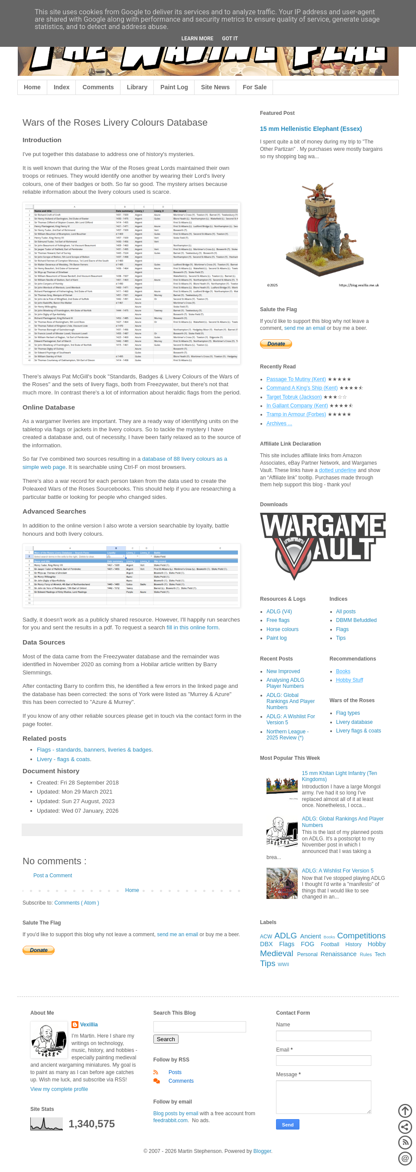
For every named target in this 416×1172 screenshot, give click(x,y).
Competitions (361, 935)
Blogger (262, 1151)
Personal (307, 954)
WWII (283, 964)
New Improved (283, 671)
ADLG (285, 935)
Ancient (310, 936)
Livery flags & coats (358, 731)
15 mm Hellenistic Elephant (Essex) (311, 128)
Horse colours (282, 629)
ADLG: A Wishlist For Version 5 (338, 871)
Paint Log (174, 87)
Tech (380, 954)
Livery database (354, 722)
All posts (346, 612)
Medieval (276, 953)
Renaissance (339, 954)
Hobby (376, 944)
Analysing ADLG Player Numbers (285, 683)
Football (330, 944)
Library (137, 87)
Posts (175, 1072)
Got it (230, 39)
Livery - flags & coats (63, 759)
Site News (215, 87)
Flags (342, 629)
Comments (98, 87)
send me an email (177, 934)
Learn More (198, 39)
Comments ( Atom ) (76, 903)
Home (32, 87)
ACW (266, 937)
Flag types (348, 713)
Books (329, 936)
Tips (341, 638)
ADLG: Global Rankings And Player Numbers (290, 701)
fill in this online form (192, 627)
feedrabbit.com (170, 1120)
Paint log (276, 638)
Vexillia (89, 1025)
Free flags (277, 620)
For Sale (254, 87)
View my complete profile (59, 1089)
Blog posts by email (175, 1113)
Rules (366, 954)
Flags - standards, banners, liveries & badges (94, 749)
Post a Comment (52, 875)
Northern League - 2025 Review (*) (287, 735)
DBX (266, 944)
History (353, 944)
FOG (307, 944)
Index (62, 87)
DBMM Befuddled (356, 620)
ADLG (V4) (279, 612)
